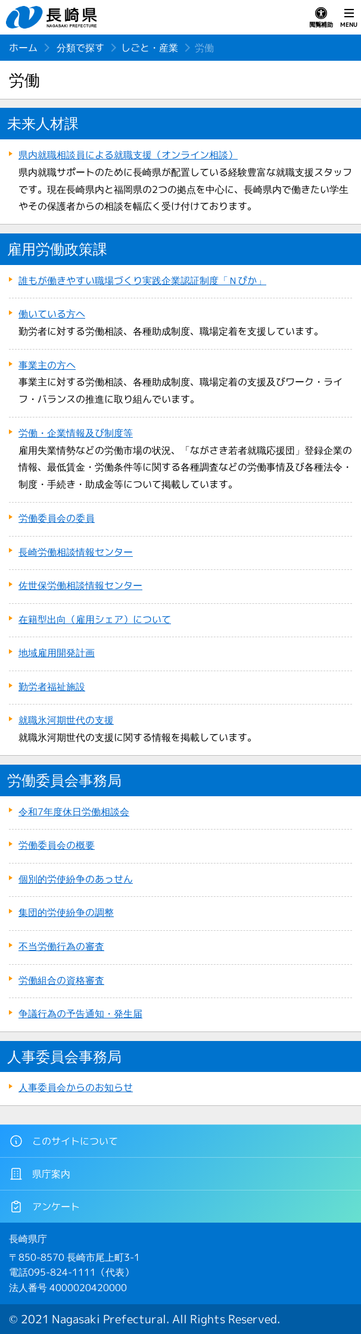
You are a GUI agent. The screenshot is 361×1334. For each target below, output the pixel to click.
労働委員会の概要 (56, 845)
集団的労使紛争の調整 (66, 912)
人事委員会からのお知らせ (75, 1087)
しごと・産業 (149, 47)
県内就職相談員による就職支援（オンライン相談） (128, 154)
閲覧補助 (321, 18)
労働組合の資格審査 (61, 980)
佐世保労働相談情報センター (80, 585)
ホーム (23, 47)
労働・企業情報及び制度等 (75, 433)
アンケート (44, 1206)
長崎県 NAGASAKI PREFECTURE (53, 17)
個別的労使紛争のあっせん (75, 879)
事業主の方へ (47, 365)
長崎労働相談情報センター (75, 552)
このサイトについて (63, 1141)
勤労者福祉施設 (51, 686)
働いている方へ (51, 313)
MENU (348, 18)
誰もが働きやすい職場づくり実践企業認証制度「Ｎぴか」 (142, 280)
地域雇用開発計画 (56, 652)
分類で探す (80, 47)
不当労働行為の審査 (61, 946)
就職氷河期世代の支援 (66, 720)
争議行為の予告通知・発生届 (80, 1013)
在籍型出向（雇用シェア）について (94, 619)
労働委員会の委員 (56, 518)
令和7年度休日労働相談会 (73, 811)
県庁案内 (39, 1174)
